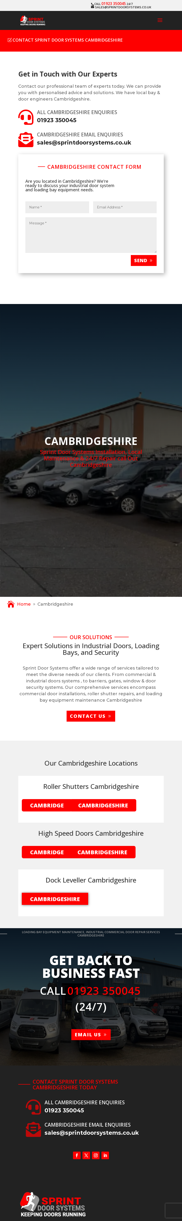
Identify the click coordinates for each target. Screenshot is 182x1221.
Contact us (88, 716)
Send (140, 260)
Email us (88, 1034)
